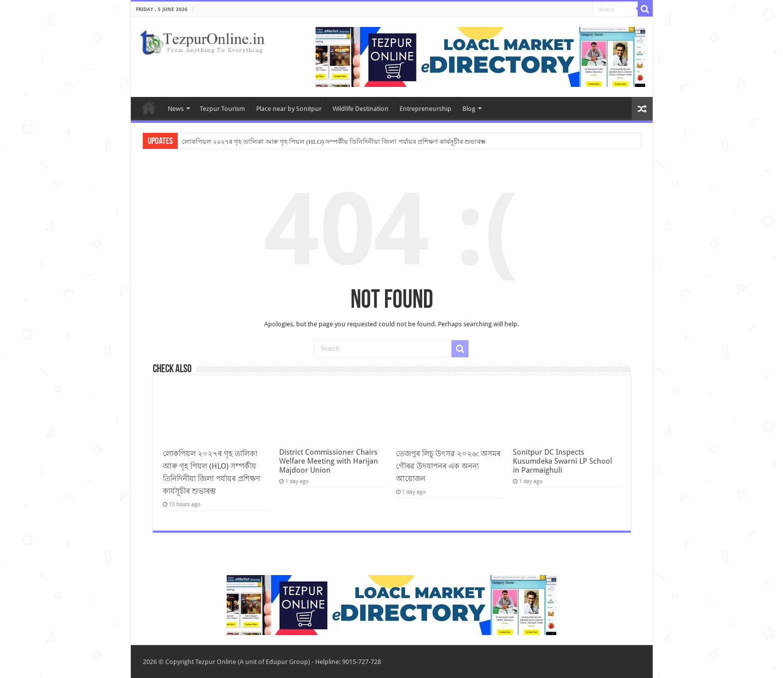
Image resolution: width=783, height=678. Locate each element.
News (176, 108)
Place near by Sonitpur (289, 108)
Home (149, 107)
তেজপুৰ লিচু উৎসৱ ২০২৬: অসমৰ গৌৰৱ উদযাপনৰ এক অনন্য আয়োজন (448, 466)
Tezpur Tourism (222, 108)
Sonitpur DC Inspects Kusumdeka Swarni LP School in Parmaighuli (562, 461)
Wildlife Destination (361, 108)
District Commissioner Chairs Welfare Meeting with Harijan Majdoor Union (328, 461)
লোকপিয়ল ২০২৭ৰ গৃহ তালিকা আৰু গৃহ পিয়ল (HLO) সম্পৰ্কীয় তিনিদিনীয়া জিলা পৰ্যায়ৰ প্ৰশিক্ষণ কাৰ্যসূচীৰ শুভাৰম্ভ (334, 141)
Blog (468, 108)
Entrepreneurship (425, 108)
